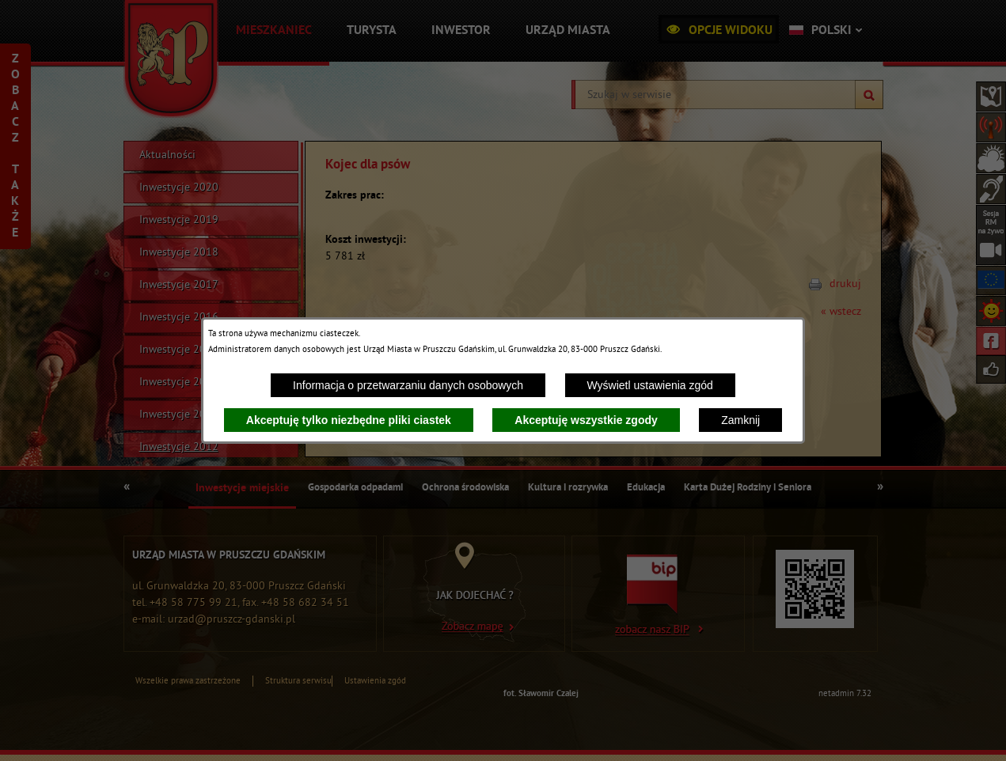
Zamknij (740, 420)
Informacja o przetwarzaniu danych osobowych (408, 385)
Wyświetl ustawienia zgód (650, 385)
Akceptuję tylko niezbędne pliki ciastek (348, 420)
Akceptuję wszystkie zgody (586, 420)
